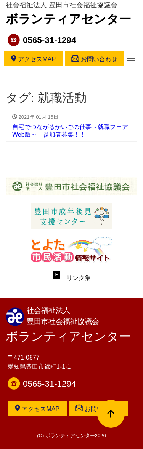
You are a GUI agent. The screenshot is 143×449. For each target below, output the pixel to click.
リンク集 (72, 278)
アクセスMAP (33, 58)
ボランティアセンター (68, 19)
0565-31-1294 (49, 40)
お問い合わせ (94, 58)
